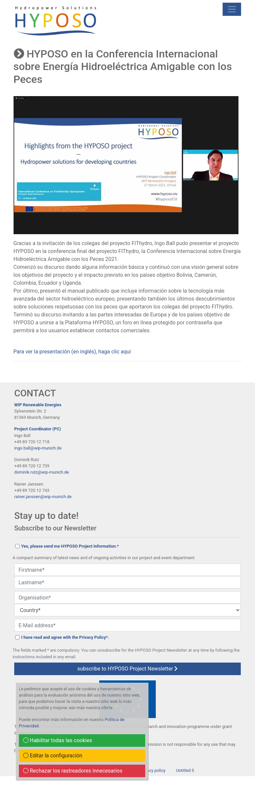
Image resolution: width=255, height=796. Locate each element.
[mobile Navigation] (232, 9)
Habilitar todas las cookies (57, 740)
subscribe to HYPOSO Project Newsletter (127, 669)
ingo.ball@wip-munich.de (38, 448)
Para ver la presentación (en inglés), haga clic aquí (72, 351)
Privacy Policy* (93, 637)
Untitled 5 (185, 770)
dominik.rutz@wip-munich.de (41, 472)
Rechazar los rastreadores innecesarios (72, 771)
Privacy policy (152, 770)
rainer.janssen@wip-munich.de (43, 496)
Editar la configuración (52, 755)
